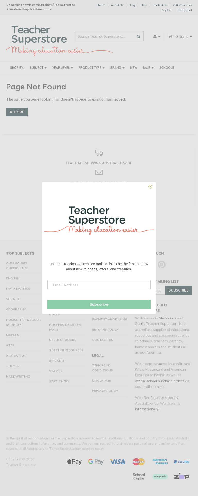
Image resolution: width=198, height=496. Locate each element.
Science (13, 299)
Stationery (59, 381)
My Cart (167, 10)
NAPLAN (12, 335)
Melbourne (167, 318)
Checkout (185, 10)
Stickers (56, 360)
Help (144, 5)
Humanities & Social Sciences (23, 322)
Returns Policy (105, 329)
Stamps (55, 371)
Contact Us (160, 5)
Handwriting (18, 376)
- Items (180, 36)
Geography (16, 309)
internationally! (147, 409)
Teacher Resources (66, 350)
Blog (132, 5)
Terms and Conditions (102, 367)
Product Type (92, 68)
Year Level (62, 68)
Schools (166, 68)
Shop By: (17, 68)
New (133, 68)
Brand (117, 68)
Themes (12, 366)
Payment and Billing (109, 319)
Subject (38, 68)
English (12, 278)
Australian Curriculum (16, 265)
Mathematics (18, 288)
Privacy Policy (105, 391)
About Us (117, 5)
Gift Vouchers (182, 5)
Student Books (62, 340)
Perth (139, 323)
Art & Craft (16, 355)
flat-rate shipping (164, 397)
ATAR (10, 345)
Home (101, 5)
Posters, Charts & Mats (65, 327)
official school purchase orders (159, 381)
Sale (148, 68)
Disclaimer (101, 380)
